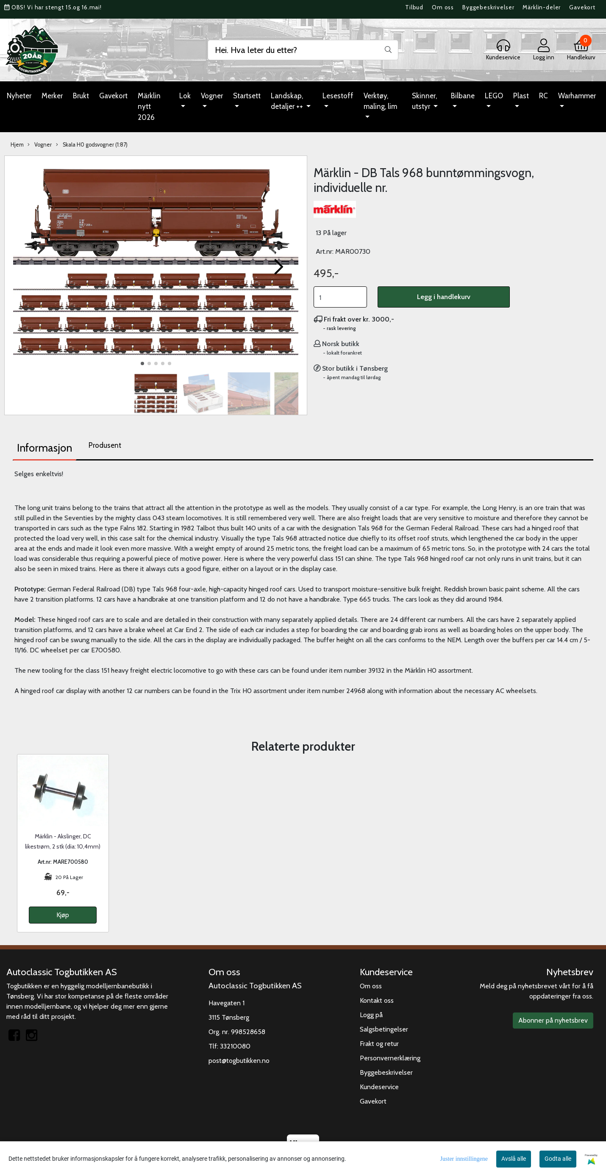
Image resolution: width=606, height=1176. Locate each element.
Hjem (17, 144)
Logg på (371, 1015)
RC (543, 96)
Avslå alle (513, 1158)
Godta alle (558, 1158)
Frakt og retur (379, 1044)
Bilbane (463, 96)
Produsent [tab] (105, 445)
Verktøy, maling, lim (380, 101)
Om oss (443, 7)
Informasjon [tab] (44, 447)
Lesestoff (337, 96)
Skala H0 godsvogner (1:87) (92, 144)
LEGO (494, 96)
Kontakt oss (377, 1000)
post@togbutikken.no (239, 1061)
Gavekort (582, 7)
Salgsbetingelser (384, 1029)
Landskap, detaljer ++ (288, 101)
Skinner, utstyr (424, 101)
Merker (52, 96)
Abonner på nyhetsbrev (553, 1020)
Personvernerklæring (390, 1058)
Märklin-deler (542, 7)
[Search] (303, 50)
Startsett (247, 96)
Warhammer (577, 96)
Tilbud (414, 7)
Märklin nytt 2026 (149, 107)
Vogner (212, 96)
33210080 (235, 1046)
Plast (521, 96)
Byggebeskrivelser (488, 7)
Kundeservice (379, 1087)
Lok (185, 96)
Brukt (81, 96)
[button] (142, 363)
